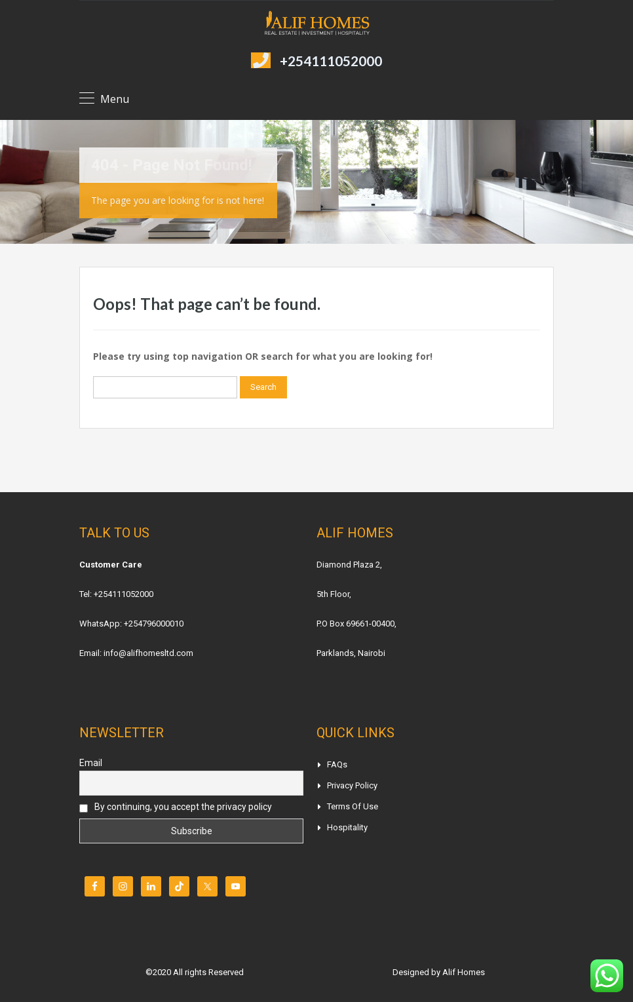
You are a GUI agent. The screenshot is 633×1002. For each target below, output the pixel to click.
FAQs (337, 764)
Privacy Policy (352, 785)
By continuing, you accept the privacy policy (175, 807)
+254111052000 (331, 60)
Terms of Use (352, 806)
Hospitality (347, 827)
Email (90, 763)
